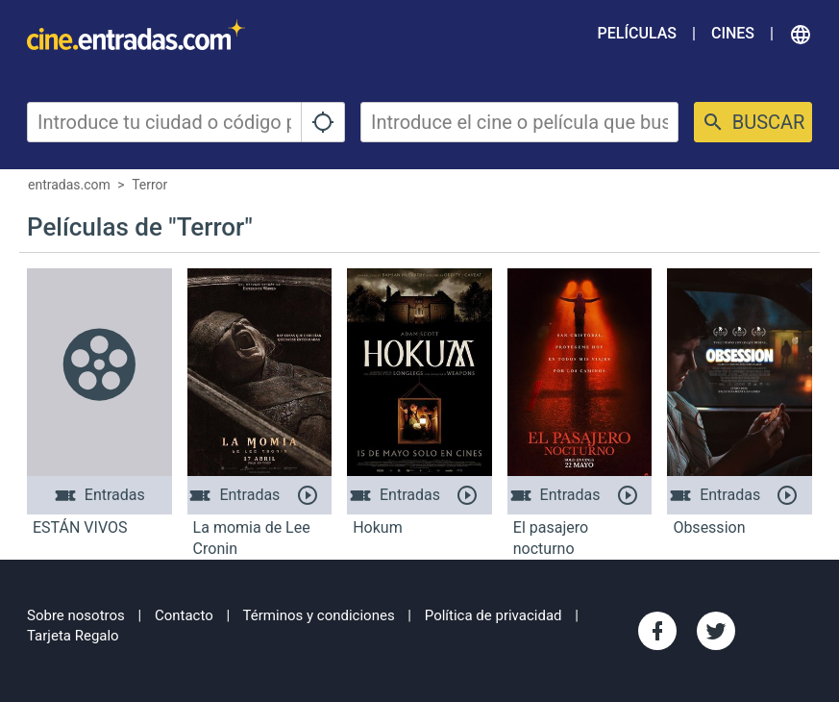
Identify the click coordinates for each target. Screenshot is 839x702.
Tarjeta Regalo (73, 635)
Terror (149, 184)
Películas (637, 33)
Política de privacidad (493, 615)
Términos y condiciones (319, 615)
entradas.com (69, 184)
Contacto (184, 615)
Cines (732, 33)
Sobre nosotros (76, 615)
